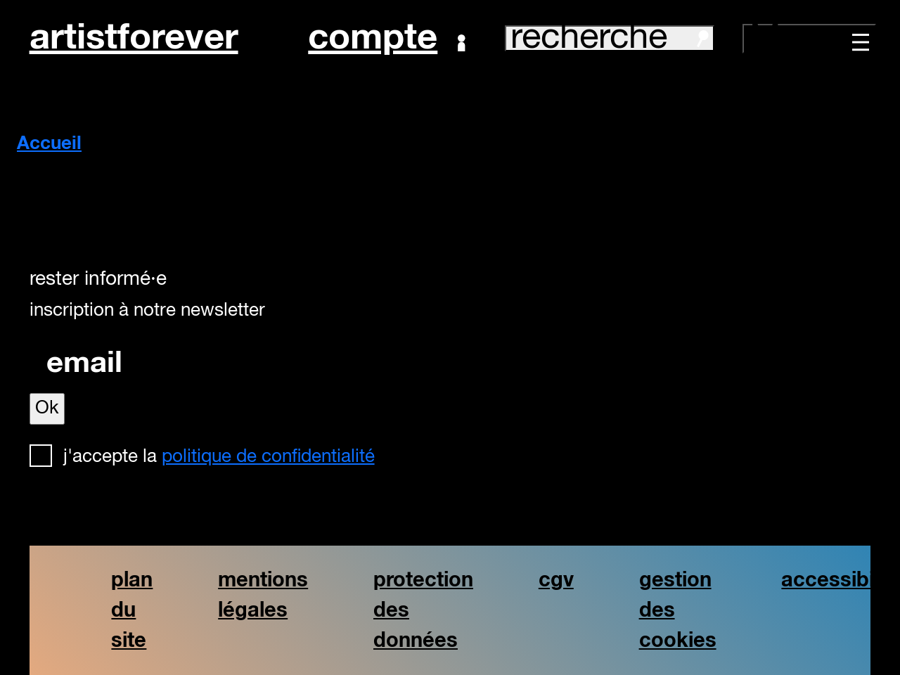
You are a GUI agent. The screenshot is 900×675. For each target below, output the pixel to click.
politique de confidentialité (268, 457)
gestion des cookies (677, 610)
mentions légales (263, 595)
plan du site (132, 610)
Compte (386, 38)
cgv (556, 580)
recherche (609, 38)
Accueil (49, 144)
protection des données (423, 610)
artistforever (134, 38)
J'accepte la (219, 457)
